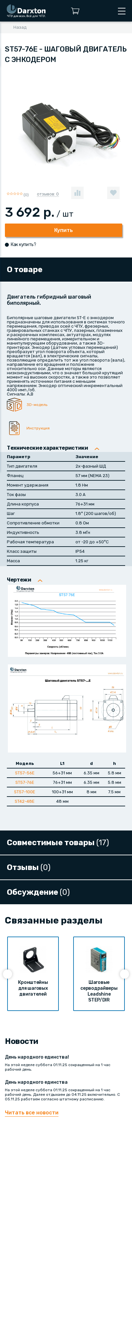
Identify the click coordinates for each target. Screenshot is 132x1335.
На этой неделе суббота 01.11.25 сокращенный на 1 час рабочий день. (66, 1063)
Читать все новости (31, 1113)
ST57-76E (24, 782)
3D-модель (36, 404)
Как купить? (23, 244)
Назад (20, 27)
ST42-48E (25, 801)
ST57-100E (24, 791)
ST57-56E (25, 772)
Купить (63, 230)
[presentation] (7, 974)
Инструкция (38, 428)
